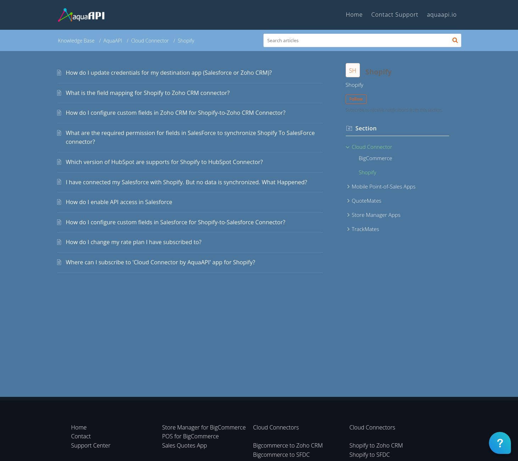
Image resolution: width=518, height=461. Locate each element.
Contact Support (394, 14)
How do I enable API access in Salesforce (119, 202)
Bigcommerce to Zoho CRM (288, 445)
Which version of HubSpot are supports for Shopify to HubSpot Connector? (164, 162)
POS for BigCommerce (190, 436)
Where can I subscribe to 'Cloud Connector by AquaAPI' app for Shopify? (160, 262)
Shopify (368, 172)
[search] (362, 40)
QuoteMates (366, 200)
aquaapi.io (442, 14)
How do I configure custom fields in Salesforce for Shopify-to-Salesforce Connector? (175, 222)
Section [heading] (366, 128)
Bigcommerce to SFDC (281, 455)
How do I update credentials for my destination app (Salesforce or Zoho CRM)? (169, 73)
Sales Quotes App (184, 445)
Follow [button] (356, 99)
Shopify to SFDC (370, 455)
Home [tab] (354, 14)
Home (79, 427)
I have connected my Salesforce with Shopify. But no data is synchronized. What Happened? (186, 182)
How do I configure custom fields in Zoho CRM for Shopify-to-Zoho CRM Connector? (176, 113)
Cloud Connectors (276, 427)
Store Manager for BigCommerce (204, 427)
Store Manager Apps (376, 214)
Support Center (91, 445)
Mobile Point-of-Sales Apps (384, 186)
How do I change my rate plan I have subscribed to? (134, 242)
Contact (81, 436)
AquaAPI (113, 40)
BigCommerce (375, 158)
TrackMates (365, 228)
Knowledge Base (76, 40)
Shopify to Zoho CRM (376, 445)
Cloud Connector (150, 40)
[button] (455, 40)
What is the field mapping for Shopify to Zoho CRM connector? (148, 93)
